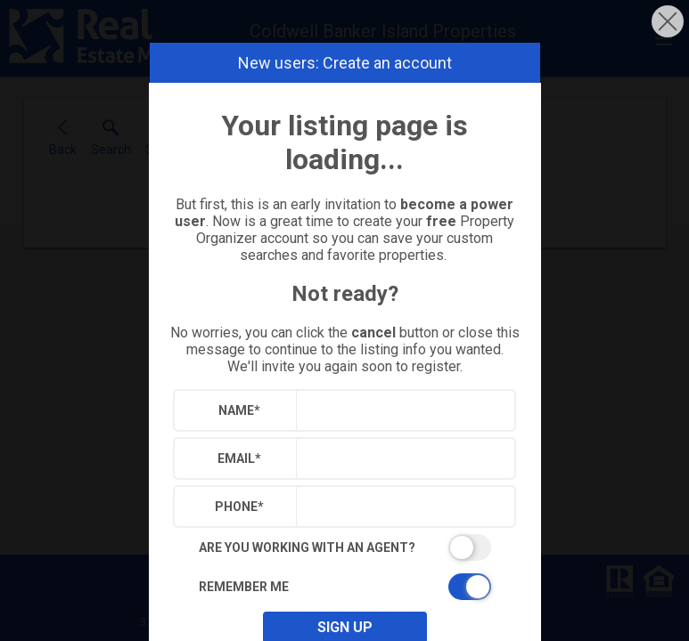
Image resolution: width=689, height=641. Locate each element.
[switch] (345, 547)
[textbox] (401, 410)
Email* (239, 458)
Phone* (239, 506)
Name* (239, 410)
